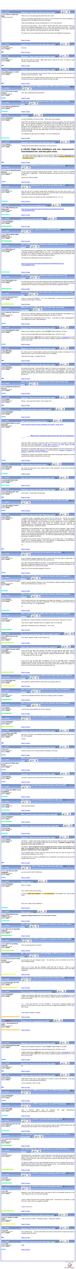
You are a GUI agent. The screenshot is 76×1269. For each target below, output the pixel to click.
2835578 (7, 364)
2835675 (7, 867)
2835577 (7, 348)
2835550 (7, 88)
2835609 (7, 595)
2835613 (7, 690)
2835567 (7, 293)
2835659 (7, 327)
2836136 (7, 1150)
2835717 (7, 1092)
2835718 (7, 1105)
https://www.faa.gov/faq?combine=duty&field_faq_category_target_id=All (42, 424)
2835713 (7, 704)
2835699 (7, 1042)
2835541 (7, 56)
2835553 (7, 102)
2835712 (7, 1074)
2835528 (7, 12)
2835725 (7, 1135)
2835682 (7, 955)
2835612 (7, 615)
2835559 (7, 218)
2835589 (7, 477)
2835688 (7, 991)
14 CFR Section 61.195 (66, 444)
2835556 (7, 186)
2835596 (7, 514)
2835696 (7, 677)
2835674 (7, 837)
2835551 (7, 167)
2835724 (7, 1120)
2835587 (7, 420)
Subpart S (24, 451)
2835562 (7, 245)
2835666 (7, 773)
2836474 (7, 1227)
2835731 (7, 1174)
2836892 (7, 1241)
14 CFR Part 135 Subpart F (37, 450)
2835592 (7, 489)
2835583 (7, 383)
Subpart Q (62, 450)
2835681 (7, 940)
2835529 (7, 44)
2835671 (7, 801)
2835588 (7, 464)
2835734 (7, 1214)
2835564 (7, 115)
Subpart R (69, 450)
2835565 (7, 276)
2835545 (7, 69)
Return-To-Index (25, 40)
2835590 (7, 308)
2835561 (7, 231)
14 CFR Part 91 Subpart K (50, 446)
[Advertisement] (37, 5)
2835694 (7, 633)
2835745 (7, 718)
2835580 (7, 397)
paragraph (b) (69, 155)
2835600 (7, 553)
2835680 (7, 925)
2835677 (7, 881)
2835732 (7, 1187)
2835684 (7, 1063)
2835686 (7, 979)
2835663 (7, 759)
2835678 (7, 911)
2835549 (7, 141)
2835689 (7, 1020)
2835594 (7, 502)
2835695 (7, 646)
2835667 (7, 786)
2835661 (7, 746)
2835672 (7, 825)
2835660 (7, 730)
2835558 (7, 205)
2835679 (7, 814)
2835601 (7, 577)
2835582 (7, 409)
